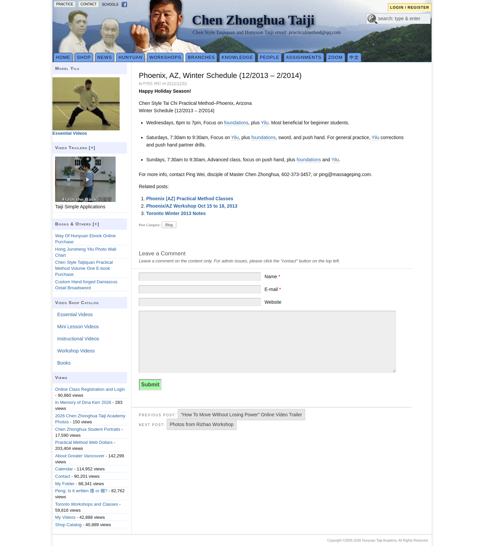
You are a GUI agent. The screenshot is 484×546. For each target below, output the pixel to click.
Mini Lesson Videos (78, 326)
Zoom (335, 57)
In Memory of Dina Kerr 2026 (83, 402)
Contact (89, 4)
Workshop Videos (76, 350)
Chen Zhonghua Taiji (253, 20)
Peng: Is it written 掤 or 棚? (81, 490)
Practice (64, 4)
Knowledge (237, 57)
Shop (84, 57)
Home (63, 57)
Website (273, 302)
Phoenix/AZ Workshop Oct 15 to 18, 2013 (191, 206)
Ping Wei (152, 83)
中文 (354, 57)
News (104, 57)
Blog (169, 225)
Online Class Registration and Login (90, 389)
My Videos (65, 517)
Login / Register (409, 7)
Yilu (265, 122)
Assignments (304, 57)
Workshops (165, 57)
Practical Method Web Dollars (84, 442)
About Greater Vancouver (79, 455)
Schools (110, 4)
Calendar (64, 468)
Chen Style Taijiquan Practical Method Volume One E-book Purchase (84, 268)
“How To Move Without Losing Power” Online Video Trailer (241, 414)
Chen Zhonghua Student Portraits (87, 429)
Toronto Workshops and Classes (86, 504)
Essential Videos (74, 314)
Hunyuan (131, 57)
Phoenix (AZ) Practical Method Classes (189, 198)
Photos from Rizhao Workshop (202, 424)
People (269, 57)
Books (64, 363)
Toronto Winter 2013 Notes (176, 213)
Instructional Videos (78, 338)
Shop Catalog (68, 524)
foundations (236, 122)
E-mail (273, 289)
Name (272, 276)
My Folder (65, 483)
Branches (201, 57)
